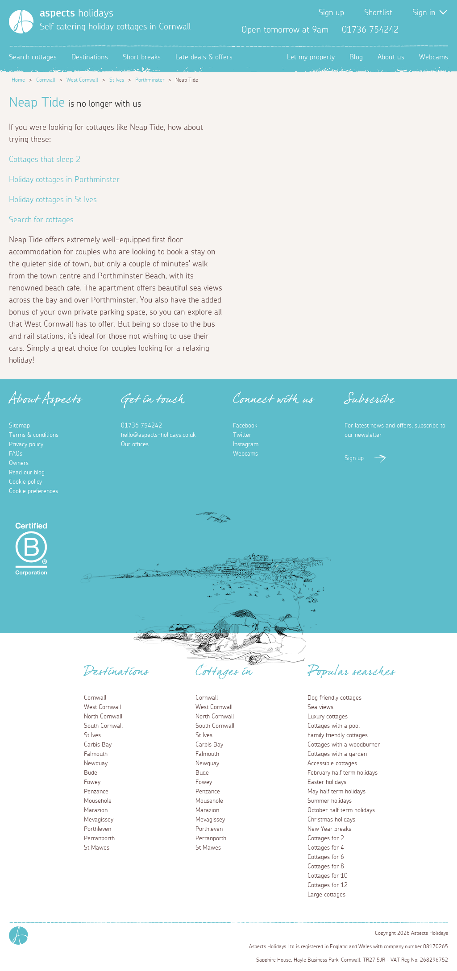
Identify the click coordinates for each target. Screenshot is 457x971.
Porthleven (97, 829)
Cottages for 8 (325, 866)
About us (391, 57)
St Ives (116, 80)
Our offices (135, 444)
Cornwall (45, 80)
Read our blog (27, 472)
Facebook (412, 30)
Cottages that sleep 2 (44, 160)
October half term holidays (341, 810)
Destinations (89, 57)
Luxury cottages (327, 717)
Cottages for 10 (327, 876)
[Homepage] (21, 21)
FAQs (15, 454)
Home (18, 80)
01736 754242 (141, 426)
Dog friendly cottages (334, 698)
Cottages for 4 (325, 848)
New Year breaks (329, 829)
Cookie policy (25, 482)
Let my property (311, 57)
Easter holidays (326, 782)
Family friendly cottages (337, 735)
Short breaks (142, 57)
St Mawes (96, 848)
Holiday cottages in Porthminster (64, 180)
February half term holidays (342, 773)
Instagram (441, 30)
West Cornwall (82, 80)
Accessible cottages (332, 763)
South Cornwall (103, 726)
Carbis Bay (98, 745)
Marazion (96, 810)
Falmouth (96, 754)
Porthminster (149, 80)
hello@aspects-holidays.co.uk (158, 435)
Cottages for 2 (325, 838)
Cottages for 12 (327, 885)
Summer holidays (329, 801)
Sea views (320, 707)
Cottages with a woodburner (343, 745)
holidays (76, 13)
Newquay (96, 763)
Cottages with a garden (337, 754)
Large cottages (326, 895)
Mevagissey (98, 820)
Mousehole (98, 801)
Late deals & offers (204, 57)
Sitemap (19, 426)
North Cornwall (103, 717)
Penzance (96, 791)
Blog (356, 57)
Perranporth (99, 838)
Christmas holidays (331, 820)
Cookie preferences (33, 491)
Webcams (433, 57)
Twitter (426, 30)
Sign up (331, 13)
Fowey (92, 782)
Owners (19, 463)
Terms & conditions (33, 435)
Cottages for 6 (325, 857)
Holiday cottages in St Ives (53, 200)
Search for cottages (41, 220)
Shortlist (378, 13)
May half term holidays (336, 791)
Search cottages (33, 57)
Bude (90, 773)
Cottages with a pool (333, 726)
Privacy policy (26, 444)
